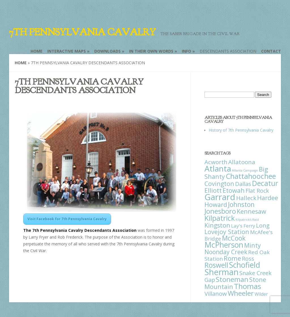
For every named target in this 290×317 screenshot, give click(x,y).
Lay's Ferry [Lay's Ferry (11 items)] (243, 225)
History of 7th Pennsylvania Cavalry (241, 130)
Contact (271, 51)
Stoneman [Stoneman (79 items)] (232, 279)
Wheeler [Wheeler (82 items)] (241, 293)
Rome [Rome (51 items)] (232, 258)
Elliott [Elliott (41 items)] (213, 190)
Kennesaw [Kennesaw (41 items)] (251, 211)
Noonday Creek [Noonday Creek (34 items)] (225, 252)
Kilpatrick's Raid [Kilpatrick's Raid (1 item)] (247, 220)
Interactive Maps (66, 51)
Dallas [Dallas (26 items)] (243, 184)
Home (36, 51)
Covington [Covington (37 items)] (219, 183)
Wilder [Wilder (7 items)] (261, 294)
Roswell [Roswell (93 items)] (216, 265)
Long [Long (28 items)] (263, 225)
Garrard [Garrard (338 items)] (219, 197)
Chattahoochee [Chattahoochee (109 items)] (251, 176)
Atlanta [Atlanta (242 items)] (217, 168)
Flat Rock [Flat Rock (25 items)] (257, 190)
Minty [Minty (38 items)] (252, 245)
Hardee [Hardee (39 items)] (267, 198)
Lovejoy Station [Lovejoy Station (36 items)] (226, 232)
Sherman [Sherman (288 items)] (221, 271)
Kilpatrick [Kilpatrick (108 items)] (219, 218)
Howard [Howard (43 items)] (215, 204)
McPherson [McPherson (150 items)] (223, 245)
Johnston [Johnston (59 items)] (241, 204)
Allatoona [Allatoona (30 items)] (241, 162)
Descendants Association (228, 51)
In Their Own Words (151, 51)
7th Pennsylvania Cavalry (82, 32)
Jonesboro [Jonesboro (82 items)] (220, 211)
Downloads (107, 51)
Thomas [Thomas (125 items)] (247, 286)
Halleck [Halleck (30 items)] (246, 198)
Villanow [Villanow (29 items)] (215, 293)
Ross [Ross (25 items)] (248, 258)
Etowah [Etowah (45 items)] (234, 190)
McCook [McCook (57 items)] (234, 238)
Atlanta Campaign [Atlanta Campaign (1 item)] (245, 170)
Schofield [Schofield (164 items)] (244, 265)
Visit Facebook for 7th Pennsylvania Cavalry (67, 219)
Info (186, 51)
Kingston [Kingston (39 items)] (217, 225)
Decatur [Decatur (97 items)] (265, 183)
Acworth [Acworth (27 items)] (215, 162)
